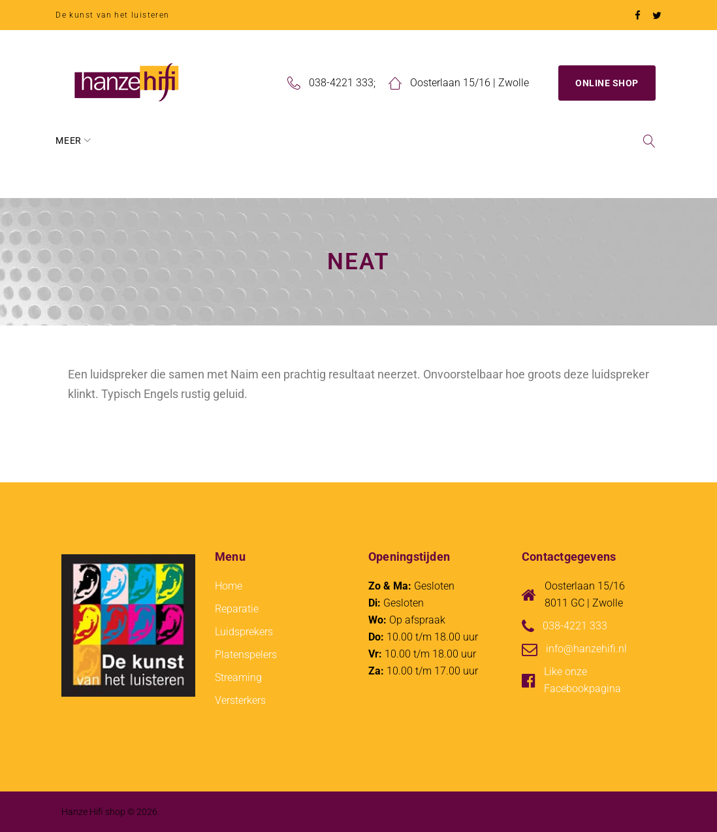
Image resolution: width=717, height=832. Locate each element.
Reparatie (340, 139)
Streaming (238, 676)
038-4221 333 (341, 81)
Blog (402, 139)
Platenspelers (246, 653)
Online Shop (607, 81)
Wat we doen (249, 139)
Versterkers (240, 699)
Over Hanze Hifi (153, 139)
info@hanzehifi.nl (586, 647)
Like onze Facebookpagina (582, 678)
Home (75, 139)
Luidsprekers (244, 630)
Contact (460, 139)
